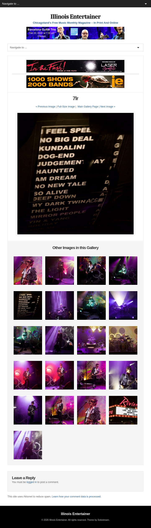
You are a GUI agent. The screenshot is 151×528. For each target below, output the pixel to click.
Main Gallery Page (87, 106)
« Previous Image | (46, 106)
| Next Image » (107, 106)
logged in (32, 482)
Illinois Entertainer (75, 16)
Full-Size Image (66, 106)
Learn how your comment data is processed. (76, 496)
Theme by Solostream (98, 520)
